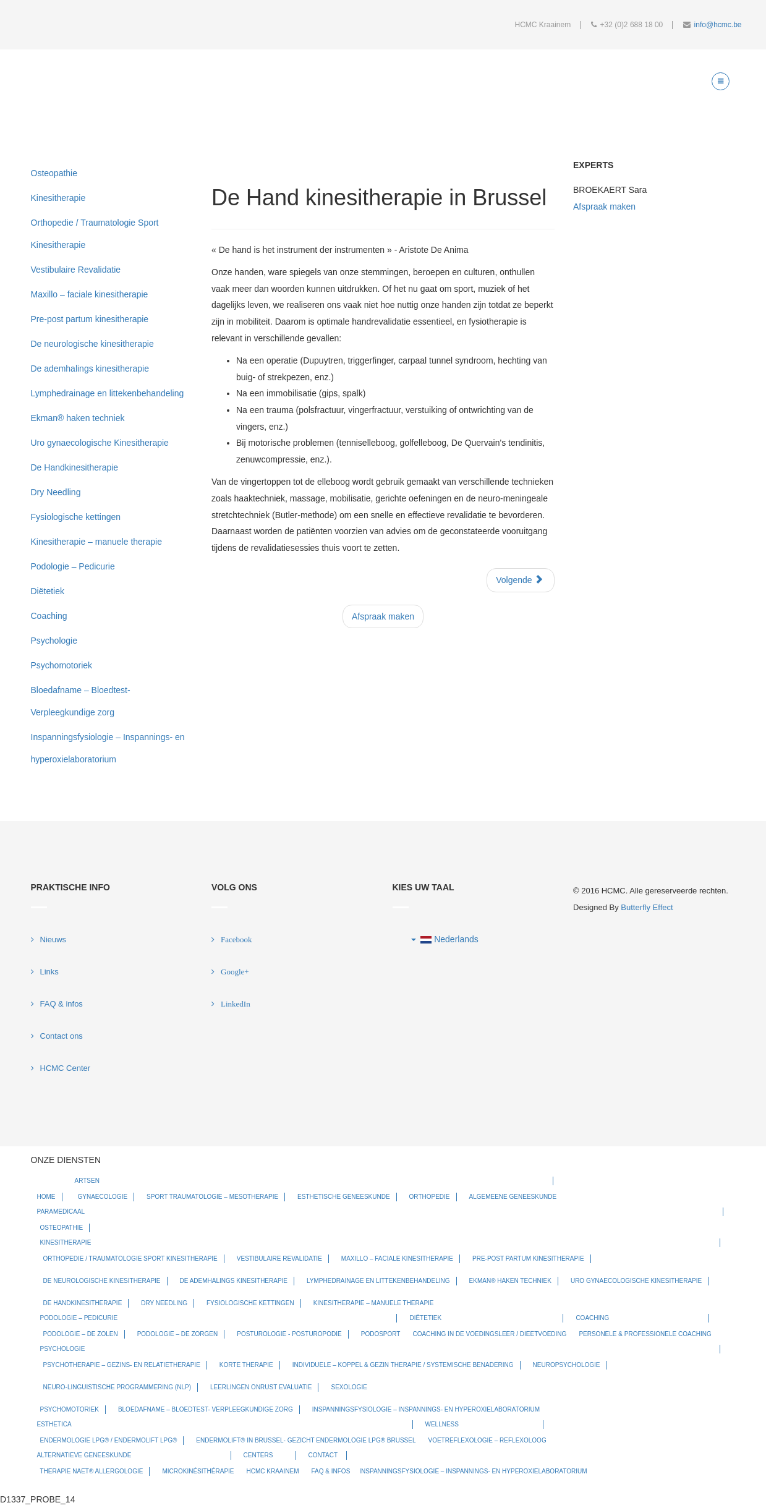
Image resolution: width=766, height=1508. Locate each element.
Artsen (87, 1180)
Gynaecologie (103, 1196)
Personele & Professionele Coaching (645, 1334)
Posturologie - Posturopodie (289, 1334)
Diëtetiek (47, 591)
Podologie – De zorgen (177, 1334)
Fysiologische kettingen (76, 517)
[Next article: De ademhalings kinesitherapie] (521, 580)
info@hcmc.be (718, 24)
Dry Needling (56, 492)
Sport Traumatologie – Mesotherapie (212, 1196)
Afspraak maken (383, 616)
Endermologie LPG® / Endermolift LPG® (108, 1440)
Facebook (236, 939)
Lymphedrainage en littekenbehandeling (107, 393)
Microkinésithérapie (198, 1471)
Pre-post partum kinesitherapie (90, 319)
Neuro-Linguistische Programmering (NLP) (117, 1387)
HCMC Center (65, 1068)
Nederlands (445, 939)
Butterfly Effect (647, 907)
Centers (258, 1455)
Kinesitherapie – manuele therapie (96, 542)
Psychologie (54, 640)
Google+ (235, 972)
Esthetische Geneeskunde (343, 1196)
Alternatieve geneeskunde (84, 1455)
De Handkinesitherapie (75, 467)
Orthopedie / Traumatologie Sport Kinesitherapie (95, 234)
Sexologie (349, 1387)
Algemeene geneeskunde (513, 1196)
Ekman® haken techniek (78, 418)
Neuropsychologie (566, 1364)
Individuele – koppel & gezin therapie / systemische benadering (403, 1364)
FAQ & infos (61, 1003)
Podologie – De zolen (80, 1334)
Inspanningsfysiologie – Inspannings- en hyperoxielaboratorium (108, 748)
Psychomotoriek (62, 665)
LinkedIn (235, 1004)
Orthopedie (429, 1196)
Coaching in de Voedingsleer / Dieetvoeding (489, 1334)
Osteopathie (54, 173)
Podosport (381, 1334)
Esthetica (54, 1424)
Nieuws (53, 939)
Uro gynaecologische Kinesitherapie (100, 443)
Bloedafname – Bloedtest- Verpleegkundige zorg (80, 701)
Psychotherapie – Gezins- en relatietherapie (121, 1364)
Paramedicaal (61, 1211)
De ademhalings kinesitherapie (90, 368)
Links (49, 971)
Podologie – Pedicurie (73, 566)
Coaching (49, 616)
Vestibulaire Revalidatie (76, 270)
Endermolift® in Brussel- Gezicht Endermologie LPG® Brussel (305, 1440)
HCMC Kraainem (273, 1471)
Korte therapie (246, 1364)
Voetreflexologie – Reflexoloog (487, 1440)
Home (46, 1196)
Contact (323, 1455)
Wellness (442, 1424)
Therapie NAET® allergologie (91, 1471)
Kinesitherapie (58, 198)
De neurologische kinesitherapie (92, 344)
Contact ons (61, 1036)
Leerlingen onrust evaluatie (261, 1387)
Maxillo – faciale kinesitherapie (89, 294)
